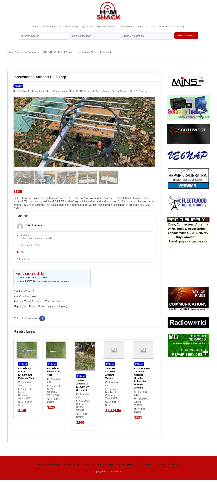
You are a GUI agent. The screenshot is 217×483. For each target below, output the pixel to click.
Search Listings (186, 35)
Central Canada (120, 91)
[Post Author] (20, 228)
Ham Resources (105, 26)
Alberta (137, 404)
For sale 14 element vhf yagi (53, 374)
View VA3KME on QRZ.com (33, 279)
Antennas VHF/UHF (40, 52)
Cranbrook (26, 392)
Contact (151, 26)
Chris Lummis (60, 91)
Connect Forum (125, 26)
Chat (21, 253)
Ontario (106, 91)
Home (36, 26)
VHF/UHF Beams (64, 52)
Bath (98, 91)
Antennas (21, 52)
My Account (87, 26)
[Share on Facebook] (42, 321)
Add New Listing (69, 26)
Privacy (180, 26)
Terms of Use (166, 26)
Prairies (138, 407)
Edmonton (142, 402)
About (140, 26)
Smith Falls (84, 404)
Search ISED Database (31, 283)
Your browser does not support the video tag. (191, 264)
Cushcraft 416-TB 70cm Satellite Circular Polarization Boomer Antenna (142, 381)
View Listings (50, 26)
